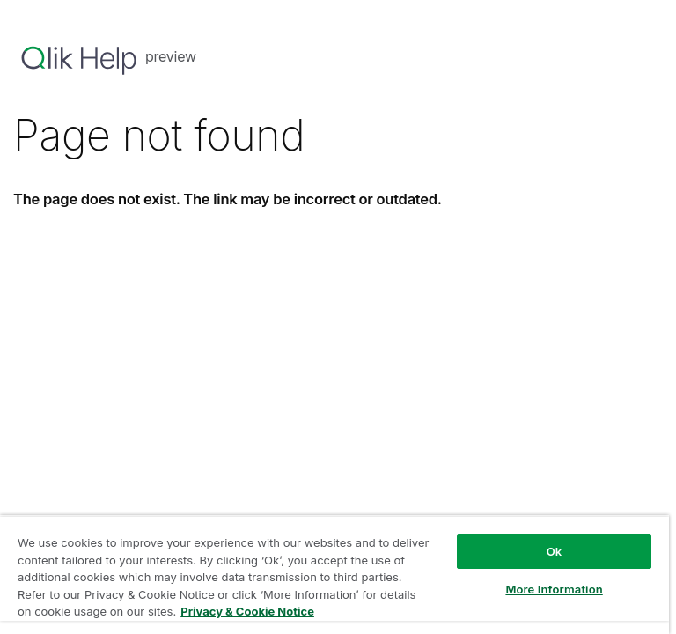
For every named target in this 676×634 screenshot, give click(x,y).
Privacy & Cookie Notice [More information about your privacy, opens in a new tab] (247, 611)
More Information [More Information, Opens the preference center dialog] (553, 589)
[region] (334, 574)
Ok (554, 551)
